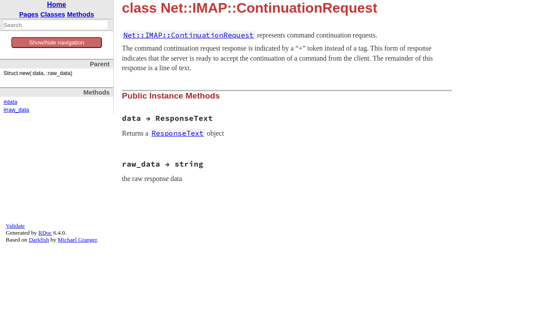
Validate (15, 225)
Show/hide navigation (56, 42)
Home (56, 4)
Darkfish (39, 239)
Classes (52, 14)
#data (10, 102)
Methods (80, 14)
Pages (29, 14)
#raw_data (16, 110)
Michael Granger (77, 239)
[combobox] (55, 24)
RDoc (45, 232)
